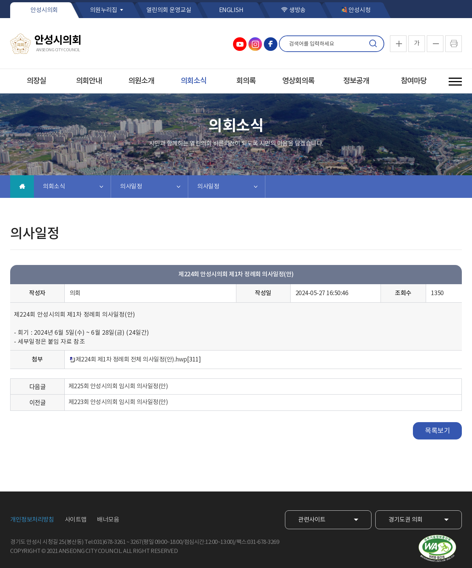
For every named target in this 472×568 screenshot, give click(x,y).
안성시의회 (44, 10)
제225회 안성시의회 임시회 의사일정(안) (118, 386)
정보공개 (356, 81)
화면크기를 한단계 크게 (398, 43)
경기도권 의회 (405, 519)
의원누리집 (103, 10)
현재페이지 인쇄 (453, 43)
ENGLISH (231, 10)
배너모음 (108, 519)
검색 (373, 43)
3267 (136, 542)
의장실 (36, 81)
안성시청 (359, 10)
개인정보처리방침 (32, 519)
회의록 (246, 81)
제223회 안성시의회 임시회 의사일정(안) (118, 402)
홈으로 (22, 186)
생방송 (297, 10)
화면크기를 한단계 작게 (435, 43)
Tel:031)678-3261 (104, 542)
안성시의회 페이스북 (270, 44)
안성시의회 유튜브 (240, 44)
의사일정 (131, 186)
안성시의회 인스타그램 (255, 44)
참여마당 (413, 81)
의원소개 (141, 81)
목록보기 (437, 431)
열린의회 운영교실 (169, 10)
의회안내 (89, 81)
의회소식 (193, 81)
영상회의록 (298, 81)
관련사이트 (312, 519)
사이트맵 (76, 519)
